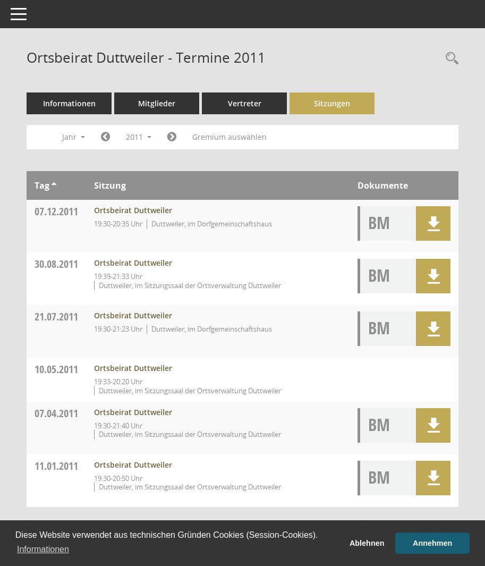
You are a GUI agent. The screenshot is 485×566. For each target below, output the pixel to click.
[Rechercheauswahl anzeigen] (449, 58)
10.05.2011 (56, 369)
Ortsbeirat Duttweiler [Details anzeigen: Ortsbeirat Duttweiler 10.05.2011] (133, 368)
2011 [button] (138, 137)
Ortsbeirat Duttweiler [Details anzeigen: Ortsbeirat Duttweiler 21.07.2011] (133, 315)
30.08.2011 (56, 264)
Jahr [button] (73, 137)
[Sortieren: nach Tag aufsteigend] (54, 185)
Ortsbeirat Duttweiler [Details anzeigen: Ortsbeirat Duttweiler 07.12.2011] (133, 210)
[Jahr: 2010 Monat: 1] (105, 137)
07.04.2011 (56, 413)
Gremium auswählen (229, 137)
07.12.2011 (56, 211)
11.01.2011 (56, 466)
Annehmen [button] (432, 543)
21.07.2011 (56, 316)
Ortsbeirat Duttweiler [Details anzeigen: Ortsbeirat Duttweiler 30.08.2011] (133, 263)
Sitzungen (332, 103)
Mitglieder (156, 103)
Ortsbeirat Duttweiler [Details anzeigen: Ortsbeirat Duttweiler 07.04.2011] (133, 412)
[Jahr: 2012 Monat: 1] (171, 137)
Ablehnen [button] (367, 543)
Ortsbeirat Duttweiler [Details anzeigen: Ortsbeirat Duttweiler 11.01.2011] (133, 465)
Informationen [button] (43, 549)
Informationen (69, 103)
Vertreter (244, 103)
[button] (433, 223)
